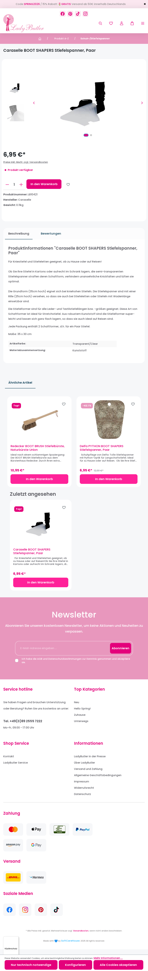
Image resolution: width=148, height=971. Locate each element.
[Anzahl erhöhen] (21, 184)
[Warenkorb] (130, 23)
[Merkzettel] (111, 23)
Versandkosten (81, 936)
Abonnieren (120, 653)
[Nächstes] (142, 103)
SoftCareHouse (70, 946)
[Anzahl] (14, 184)
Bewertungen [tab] (49, 233)
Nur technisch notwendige (31, 965)
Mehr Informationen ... (108, 958)
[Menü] (139, 23)
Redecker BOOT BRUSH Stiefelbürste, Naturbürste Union (40, 450)
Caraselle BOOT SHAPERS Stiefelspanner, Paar (31, 556)
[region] (74, 444)
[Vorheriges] (33, 103)
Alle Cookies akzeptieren (118, 965)
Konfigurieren (75, 965)
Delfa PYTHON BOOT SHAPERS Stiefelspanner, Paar (101, 450)
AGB (39, 664)
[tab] (17, 233)
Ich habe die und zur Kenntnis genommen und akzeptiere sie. (76, 665)
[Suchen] (100, 23)
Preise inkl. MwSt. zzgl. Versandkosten (25, 162)
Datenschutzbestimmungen (65, 664)
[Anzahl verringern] (7, 184)
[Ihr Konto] (121, 23)
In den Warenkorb (44, 184)
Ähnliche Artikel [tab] (20, 382)
